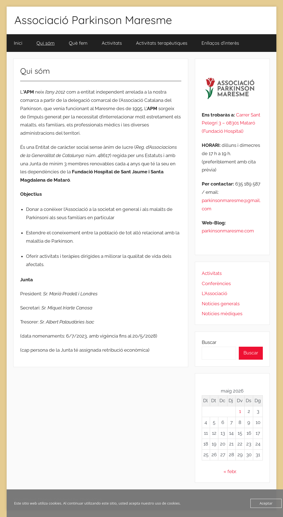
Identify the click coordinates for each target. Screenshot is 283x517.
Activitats (112, 43)
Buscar (209, 342)
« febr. (230, 471)
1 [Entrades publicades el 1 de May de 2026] (240, 411)
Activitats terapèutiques (161, 43)
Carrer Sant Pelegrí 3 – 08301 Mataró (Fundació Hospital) (231, 123)
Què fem (78, 43)
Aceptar (266, 503)
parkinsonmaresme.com (228, 231)
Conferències (216, 283)
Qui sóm (45, 43)
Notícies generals (221, 303)
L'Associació (214, 293)
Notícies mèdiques (222, 313)
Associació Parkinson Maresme (93, 20)
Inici (18, 43)
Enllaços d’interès (220, 43)
